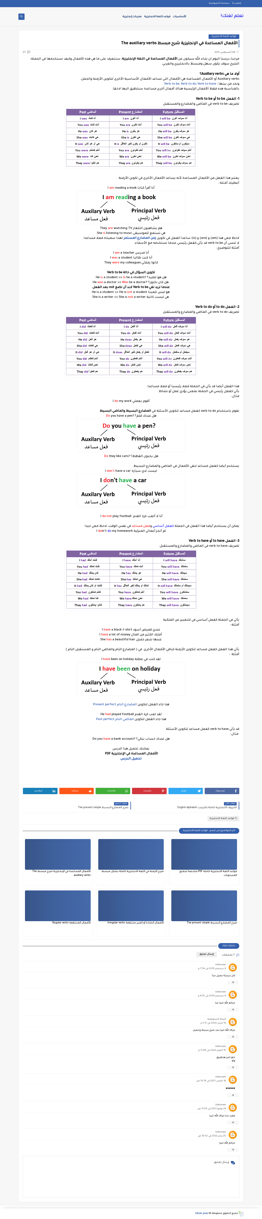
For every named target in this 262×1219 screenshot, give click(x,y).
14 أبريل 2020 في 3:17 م (213, 1023)
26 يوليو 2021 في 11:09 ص (211, 1109)
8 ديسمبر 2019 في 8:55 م (212, 996)
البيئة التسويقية (216, 1019)
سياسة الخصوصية (219, 3)
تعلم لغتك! (232, 16)
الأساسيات (179, 16)
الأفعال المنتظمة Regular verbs (71, 923)
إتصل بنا (236, 3)
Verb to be (171, 84)
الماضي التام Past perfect (115, 719)
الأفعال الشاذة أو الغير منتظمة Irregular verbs (136, 923)
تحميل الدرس (131, 759)
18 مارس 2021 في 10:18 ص (211, 1081)
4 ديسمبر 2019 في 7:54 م (212, 968)
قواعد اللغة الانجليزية (157, 16)
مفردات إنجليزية (132, 16)
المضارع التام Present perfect (115, 704)
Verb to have (207, 84)
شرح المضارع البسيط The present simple (212, 923)
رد (233, 982)
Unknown (220, 965)
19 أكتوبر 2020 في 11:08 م (212, 1050)
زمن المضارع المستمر (140, 238)
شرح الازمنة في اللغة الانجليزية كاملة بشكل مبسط (133, 871)
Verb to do (188, 84)
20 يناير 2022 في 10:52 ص (212, 1136)
